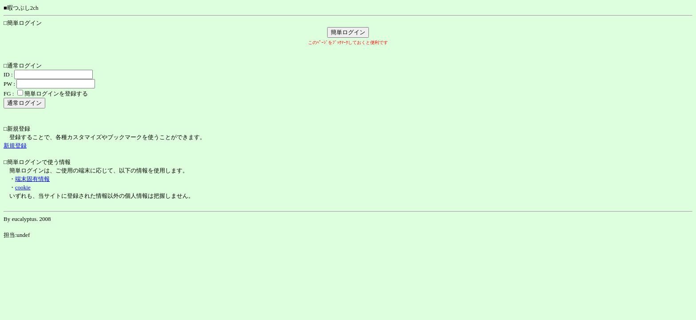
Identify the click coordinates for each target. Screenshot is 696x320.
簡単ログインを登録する (56, 93)
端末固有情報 (32, 179)
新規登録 (15, 145)
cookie (23, 187)
